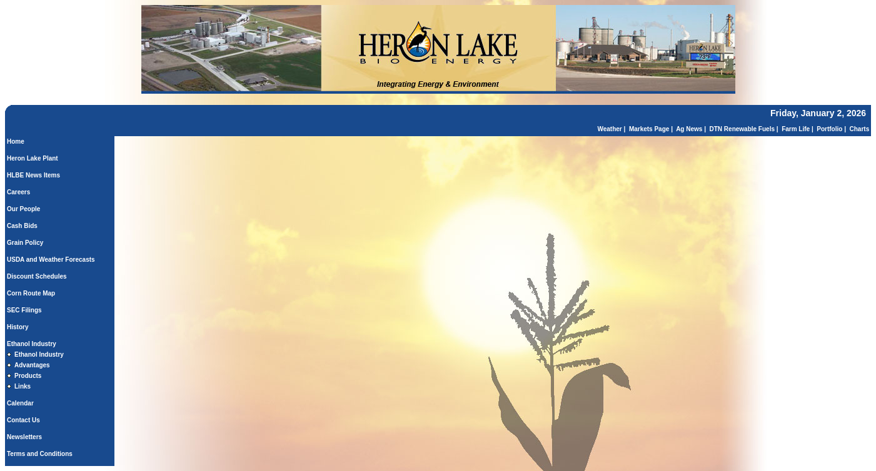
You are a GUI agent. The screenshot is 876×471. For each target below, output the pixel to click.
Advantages (32, 365)
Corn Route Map (31, 293)
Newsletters (24, 437)
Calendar (20, 403)
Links (22, 386)
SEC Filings (24, 310)
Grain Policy (25, 242)
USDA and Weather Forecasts (51, 259)
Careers (18, 192)
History (17, 327)
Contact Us (23, 420)
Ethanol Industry (31, 343)
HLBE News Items (33, 175)
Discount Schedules (37, 276)
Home (15, 141)
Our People (23, 209)
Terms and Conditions (40, 453)
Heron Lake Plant (32, 158)
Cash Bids (22, 225)
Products (27, 375)
